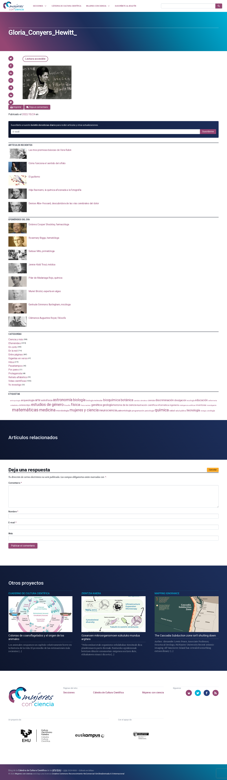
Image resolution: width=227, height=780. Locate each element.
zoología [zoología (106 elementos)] (211, 411)
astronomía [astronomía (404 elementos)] (62, 400)
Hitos (11, 362)
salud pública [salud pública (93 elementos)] (180, 411)
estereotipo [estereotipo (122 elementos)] (25, 405)
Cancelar (213, 470)
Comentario (15, 483)
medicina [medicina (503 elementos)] (47, 410)
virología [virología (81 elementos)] (204, 411)
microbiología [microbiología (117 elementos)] (62, 410)
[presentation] (113, 154)
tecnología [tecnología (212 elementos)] (193, 410)
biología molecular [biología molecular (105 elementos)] (94, 400)
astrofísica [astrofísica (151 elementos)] (46, 400)
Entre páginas (15, 354)
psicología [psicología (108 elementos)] (149, 411)
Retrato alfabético (17, 377)
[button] (10, 58)
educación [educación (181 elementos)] (201, 400)
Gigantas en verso (17, 358)
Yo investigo (14, 384)
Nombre (13, 511)
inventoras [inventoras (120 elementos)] (201, 405)
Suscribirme (208, 131)
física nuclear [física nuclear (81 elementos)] (86, 405)
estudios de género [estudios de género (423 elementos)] (47, 404)
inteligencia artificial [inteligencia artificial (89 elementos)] (187, 405)
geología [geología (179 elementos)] (108, 404)
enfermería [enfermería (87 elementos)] (212, 401)
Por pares (13, 369)
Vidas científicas (17, 380)
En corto (12, 346)
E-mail (12, 522)
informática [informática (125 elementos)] (163, 405)
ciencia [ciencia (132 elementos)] (151, 400)
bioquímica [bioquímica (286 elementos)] (111, 400)
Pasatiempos (15, 365)
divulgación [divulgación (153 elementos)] (180, 400)
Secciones (69, 692)
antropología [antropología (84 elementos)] (15, 401)
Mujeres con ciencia (153, 692)
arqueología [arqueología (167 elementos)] (28, 400)
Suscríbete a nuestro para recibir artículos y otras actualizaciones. (54, 125)
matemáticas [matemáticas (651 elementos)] (25, 409)
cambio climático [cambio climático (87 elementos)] (140, 401)
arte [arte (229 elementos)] (37, 400)
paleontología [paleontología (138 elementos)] (124, 410)
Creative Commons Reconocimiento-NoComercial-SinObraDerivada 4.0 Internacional (88, 774)
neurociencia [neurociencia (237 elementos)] (108, 410)
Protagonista (15, 373)
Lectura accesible (35, 58)
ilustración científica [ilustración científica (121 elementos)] (147, 405)
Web (10, 533)
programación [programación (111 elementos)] (138, 410)
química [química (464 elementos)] (162, 410)
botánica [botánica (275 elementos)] (127, 400)
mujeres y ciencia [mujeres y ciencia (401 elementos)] (84, 410)
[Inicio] (13, 6)
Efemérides (14, 343)
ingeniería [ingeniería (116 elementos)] (174, 405)
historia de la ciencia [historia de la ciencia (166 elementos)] (124, 404)
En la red (12, 350)
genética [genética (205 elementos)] (96, 405)
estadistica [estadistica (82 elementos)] (15, 405)
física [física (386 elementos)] (75, 404)
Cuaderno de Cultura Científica (28, 593)
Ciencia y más (15, 339)
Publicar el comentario (23, 545)
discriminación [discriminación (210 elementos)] (164, 400)
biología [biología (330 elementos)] (79, 400)
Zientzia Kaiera (91, 593)
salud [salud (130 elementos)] (172, 410)
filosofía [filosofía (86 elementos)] (67, 405)
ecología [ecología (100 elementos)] (190, 400)
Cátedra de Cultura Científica (108, 692)
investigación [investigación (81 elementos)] (211, 405)
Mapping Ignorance (167, 593)
